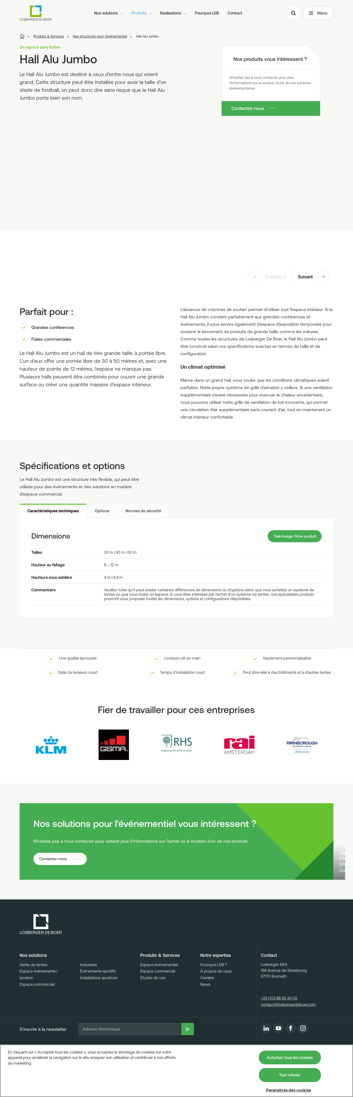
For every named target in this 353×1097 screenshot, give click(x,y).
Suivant (313, 277)
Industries (88, 997)
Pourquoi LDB (207, 13)
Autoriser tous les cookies (290, 1057)
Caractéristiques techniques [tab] (53, 511)
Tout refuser (290, 1075)
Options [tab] (102, 511)
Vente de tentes (33, 997)
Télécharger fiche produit (293, 536)
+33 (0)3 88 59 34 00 (279, 1030)
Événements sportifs (98, 1003)
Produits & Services (160, 987)
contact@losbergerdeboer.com (288, 1036)
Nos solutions (108, 13)
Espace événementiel (159, 997)
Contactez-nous (247, 108)
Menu (318, 14)
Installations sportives (98, 1010)
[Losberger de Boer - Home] (41, 956)
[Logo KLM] (51, 745)
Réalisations (173, 13)
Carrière (207, 1010)
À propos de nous (216, 1003)
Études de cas (152, 1010)
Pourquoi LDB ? (213, 997)
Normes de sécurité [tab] (143, 511)
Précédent (267, 277)
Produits (141, 13)
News (205, 1016)
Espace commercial (37, 1016)
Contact (235, 13)
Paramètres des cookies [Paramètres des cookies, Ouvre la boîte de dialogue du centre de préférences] (288, 1090)
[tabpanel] (176, 568)
